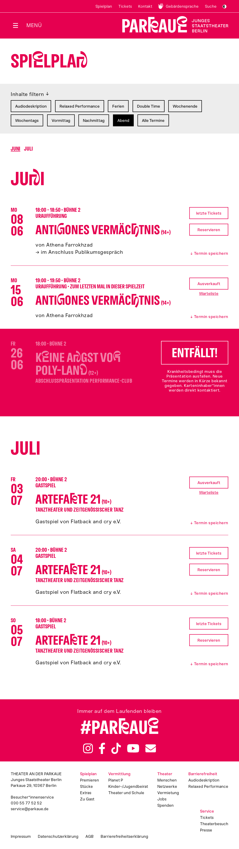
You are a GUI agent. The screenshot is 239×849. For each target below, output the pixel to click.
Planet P (115, 780)
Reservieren (208, 229)
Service (207, 811)
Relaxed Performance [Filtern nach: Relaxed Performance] (80, 106)
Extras (85, 792)
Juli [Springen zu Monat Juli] (28, 149)
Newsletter (150, 748)
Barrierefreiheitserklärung (124, 836)
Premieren (89, 780)
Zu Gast (87, 799)
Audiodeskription (203, 780)
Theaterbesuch (214, 823)
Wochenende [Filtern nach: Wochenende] (185, 106)
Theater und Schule (126, 792)
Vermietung (168, 792)
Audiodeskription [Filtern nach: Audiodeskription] (31, 106)
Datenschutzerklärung (58, 836)
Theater (164, 773)
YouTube (133, 748)
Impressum (21, 836)
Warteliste (208, 293)
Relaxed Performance (208, 786)
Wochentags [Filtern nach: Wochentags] (27, 120)
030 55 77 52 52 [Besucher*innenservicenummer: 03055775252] (26, 803)
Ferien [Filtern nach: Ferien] (118, 106)
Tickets (125, 6)
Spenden (165, 805)
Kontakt (145, 6)
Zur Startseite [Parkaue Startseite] (172, 24)
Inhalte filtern (27, 94)
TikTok (116, 748)
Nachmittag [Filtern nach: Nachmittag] (94, 120)
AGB (89, 836)
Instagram (88, 748)
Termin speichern (211, 253)
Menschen (167, 780)
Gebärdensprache (182, 6)
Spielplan (103, 6)
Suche (211, 6)
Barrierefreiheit (202, 773)
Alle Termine (153, 120)
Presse (206, 830)
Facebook (102, 748)
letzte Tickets (208, 213)
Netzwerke (167, 786)
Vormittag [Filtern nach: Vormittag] (61, 120)
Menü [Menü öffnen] (34, 25)
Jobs (161, 799)
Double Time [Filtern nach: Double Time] (148, 106)
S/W (224, 6)
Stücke (86, 786)
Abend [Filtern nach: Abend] (123, 120)
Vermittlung (119, 773)
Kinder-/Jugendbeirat (128, 786)
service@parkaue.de (30, 809)
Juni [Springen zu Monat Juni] (15, 149)
